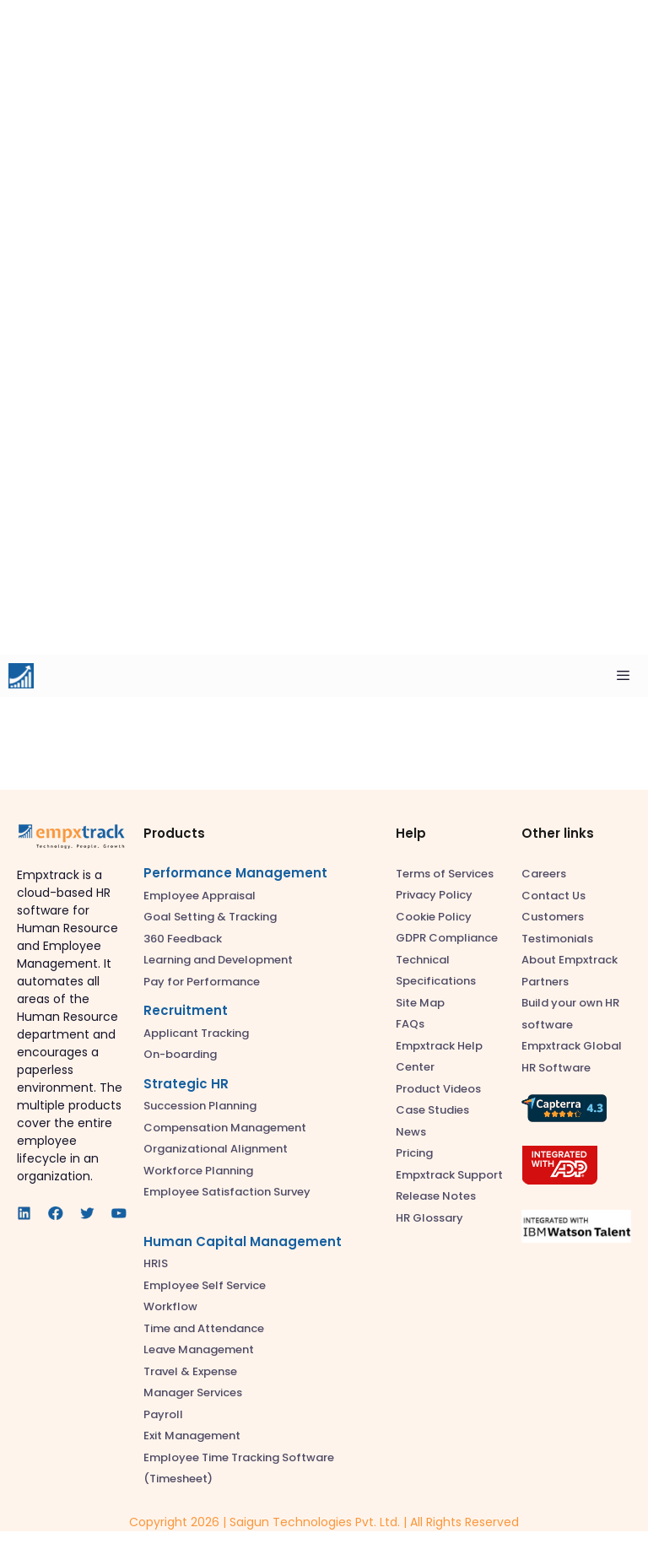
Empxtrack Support (449, 1175)
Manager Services (192, 1392)
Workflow (170, 1306)
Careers (543, 874)
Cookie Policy (434, 917)
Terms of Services (445, 874)
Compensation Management (224, 1128)
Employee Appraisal (199, 896)
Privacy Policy (434, 895)
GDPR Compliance (447, 938)
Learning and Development (218, 960)
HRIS (155, 1263)
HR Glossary (429, 1218)
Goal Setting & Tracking (210, 917)
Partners (545, 982)
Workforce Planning (198, 1171)
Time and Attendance (203, 1328)
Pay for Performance (201, 982)
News (411, 1132)
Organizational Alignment (215, 1149)
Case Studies (432, 1110)
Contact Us (553, 896)
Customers (552, 917)
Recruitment (185, 1010)
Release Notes (436, 1196)
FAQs (410, 1024)
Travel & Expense (190, 1371)
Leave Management (198, 1349)
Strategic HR (186, 1084)
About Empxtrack (569, 960)
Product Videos (438, 1089)
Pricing (414, 1153)
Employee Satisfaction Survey (226, 1192)
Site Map (420, 1003)
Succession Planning (199, 1106)
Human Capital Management (242, 1241)
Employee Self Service (204, 1285)
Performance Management (235, 873)
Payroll (163, 1414)
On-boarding (180, 1054)
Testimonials (557, 939)
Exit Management (191, 1436)
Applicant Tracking (196, 1033)
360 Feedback (182, 939)
